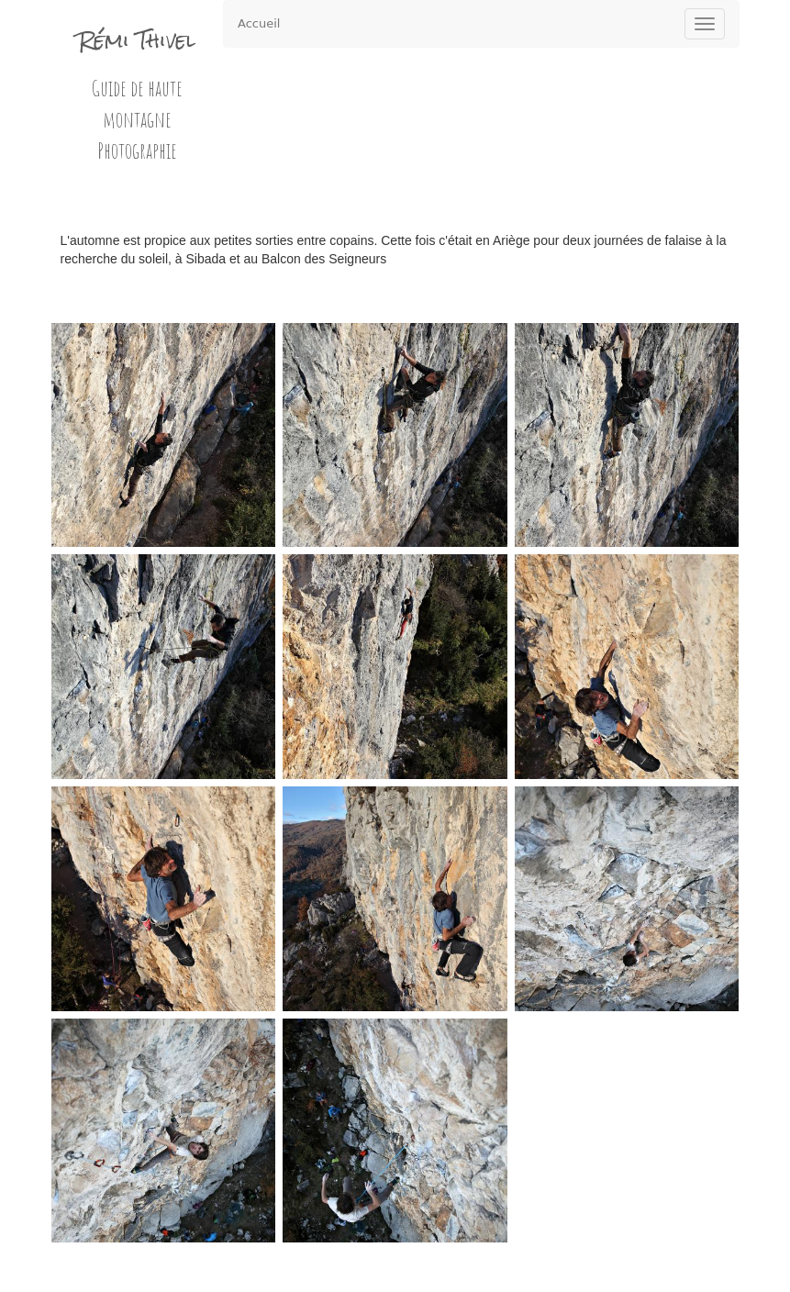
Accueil (259, 23)
